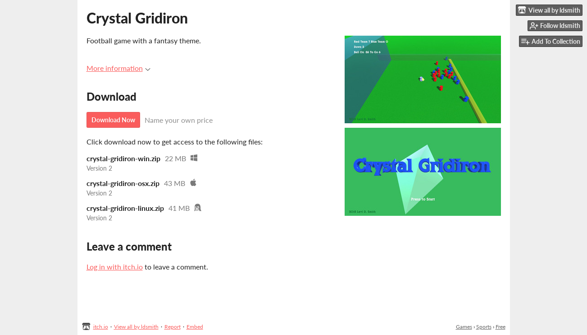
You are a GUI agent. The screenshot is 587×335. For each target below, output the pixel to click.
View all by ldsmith (136, 326)
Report (172, 326)
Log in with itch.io (114, 266)
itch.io (100, 326)
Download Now (113, 120)
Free (500, 326)
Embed (195, 326)
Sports (483, 326)
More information (118, 68)
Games (464, 326)
